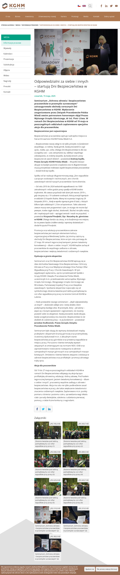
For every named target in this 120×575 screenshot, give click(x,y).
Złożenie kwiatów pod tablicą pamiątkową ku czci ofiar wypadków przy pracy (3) (47, 463)
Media (85, 16)
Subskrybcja (9, 64)
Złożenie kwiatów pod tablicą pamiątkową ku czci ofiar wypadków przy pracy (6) (76, 491)
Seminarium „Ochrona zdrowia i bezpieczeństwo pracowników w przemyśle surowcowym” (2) (47, 519)
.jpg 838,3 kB (55, 452)
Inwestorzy (29, 16)
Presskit (7, 86)
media (6, 37)
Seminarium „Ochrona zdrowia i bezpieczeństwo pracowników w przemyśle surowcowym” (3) (76, 519)
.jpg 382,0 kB (55, 536)
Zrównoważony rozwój (47, 16)
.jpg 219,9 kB (55, 508)
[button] (90, 6)
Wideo (6, 75)
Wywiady (7, 48)
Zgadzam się (90, 569)
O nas (8, 16)
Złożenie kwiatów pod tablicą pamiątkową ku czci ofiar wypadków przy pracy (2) (76, 435)
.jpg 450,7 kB (83, 424)
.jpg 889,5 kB (83, 452)
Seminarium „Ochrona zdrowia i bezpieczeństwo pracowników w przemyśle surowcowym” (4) (47, 547)
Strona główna (7, 25)
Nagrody (7, 81)
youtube (116, 6)
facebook (101, 6)
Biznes (17, 16)
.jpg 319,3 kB (83, 508)
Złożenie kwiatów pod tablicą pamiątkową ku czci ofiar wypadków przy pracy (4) (76, 463)
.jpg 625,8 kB (55, 480)
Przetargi (75, 16)
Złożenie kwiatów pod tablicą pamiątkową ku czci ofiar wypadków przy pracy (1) (47, 435)
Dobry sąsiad (109, 16)
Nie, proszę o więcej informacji (107, 569)
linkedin (106, 6)
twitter (111, 6)
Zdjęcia (7, 70)
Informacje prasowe (30, 25)
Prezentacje (9, 59)
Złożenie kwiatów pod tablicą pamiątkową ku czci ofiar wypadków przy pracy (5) (47, 491)
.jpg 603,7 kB (83, 480)
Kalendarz (8, 53)
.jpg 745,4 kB (55, 424)
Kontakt (96, 16)
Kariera (64, 16)
